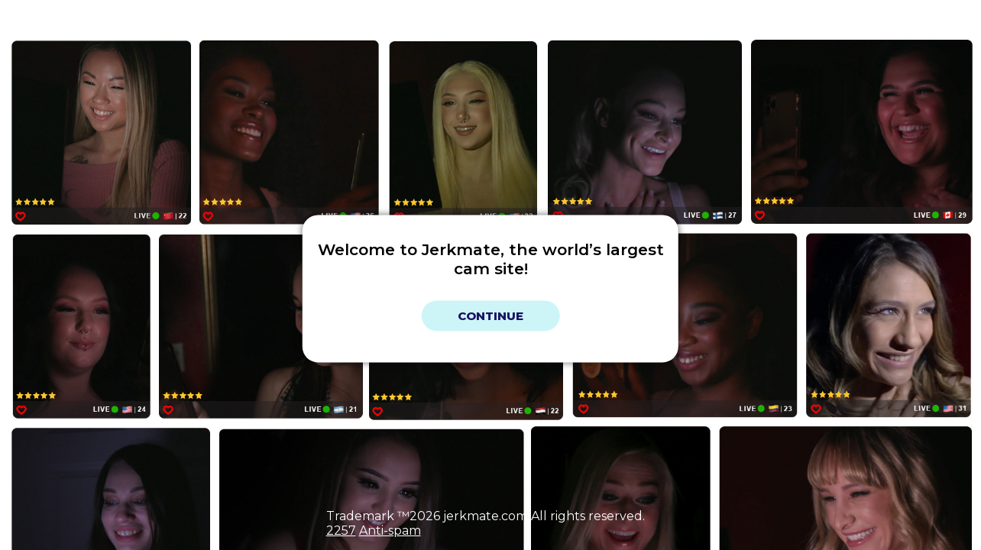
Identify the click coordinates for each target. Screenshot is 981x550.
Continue (490, 316)
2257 (341, 530)
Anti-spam (390, 530)
